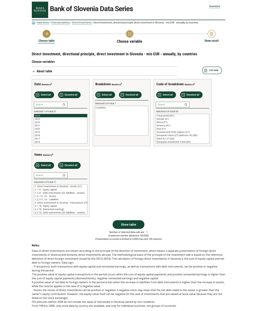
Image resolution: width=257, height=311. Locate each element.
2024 (60, 115)
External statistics (60, 22)
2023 (60, 119)
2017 (60, 138)
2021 (60, 125)
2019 (60, 132)
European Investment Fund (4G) (182, 141)
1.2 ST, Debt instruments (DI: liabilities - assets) (60, 193)
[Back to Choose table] (46, 36)
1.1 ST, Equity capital (60, 189)
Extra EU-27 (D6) (182, 138)
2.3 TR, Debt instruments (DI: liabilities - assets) (60, 212)
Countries (121, 107)
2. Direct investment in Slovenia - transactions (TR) (60, 202)
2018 (60, 135)
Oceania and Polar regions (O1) (182, 132)
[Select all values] (44, 95)
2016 (60, 141)
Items (38, 155)
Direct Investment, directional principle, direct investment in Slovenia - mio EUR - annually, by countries (146, 22)
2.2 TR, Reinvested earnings (60, 209)
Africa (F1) (182, 122)
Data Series (43, 22)
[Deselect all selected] (69, 95)
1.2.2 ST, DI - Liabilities (60, 199)
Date (37, 84)
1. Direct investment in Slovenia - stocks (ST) (60, 186)
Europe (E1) (182, 119)
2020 (60, 128)
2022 (60, 122)
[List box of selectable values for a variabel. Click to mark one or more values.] (60, 129)
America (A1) (182, 125)
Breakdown (103, 84)
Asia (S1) (182, 128)
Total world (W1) (182, 115)
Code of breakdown (170, 84)
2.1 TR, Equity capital (60, 206)
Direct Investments (82, 22)
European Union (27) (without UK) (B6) (182, 135)
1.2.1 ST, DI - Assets (60, 196)
